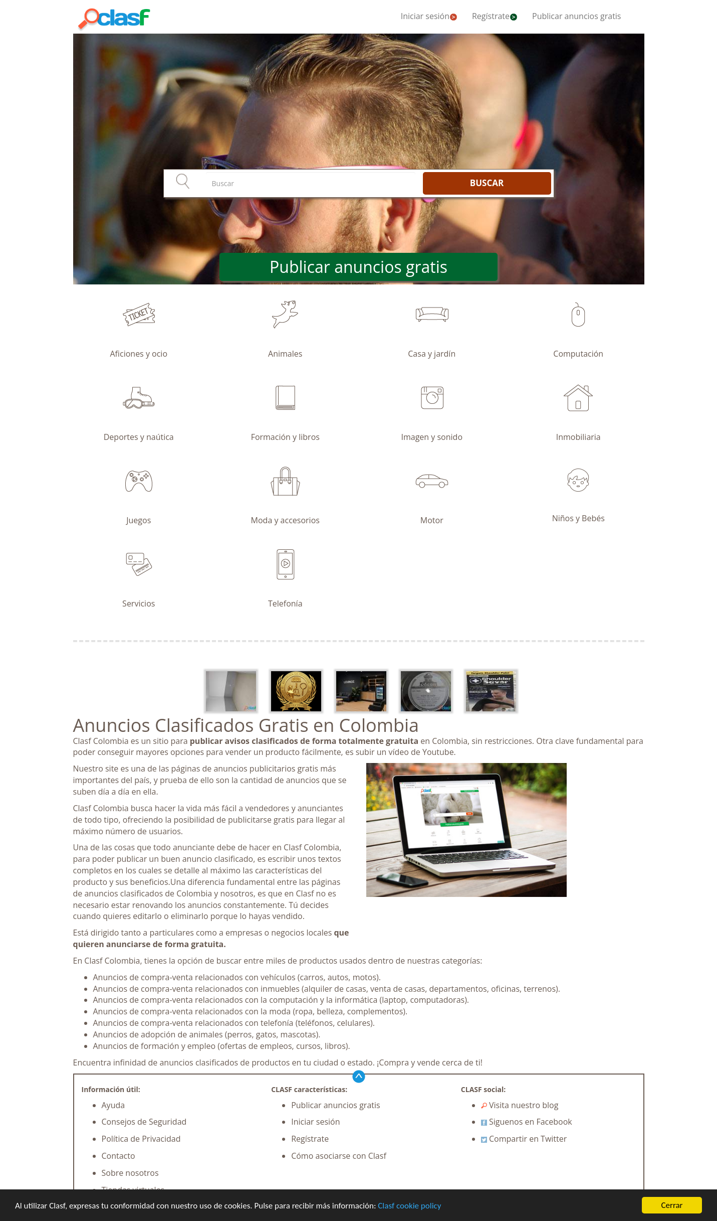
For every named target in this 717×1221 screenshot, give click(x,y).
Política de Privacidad (141, 1138)
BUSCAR (487, 183)
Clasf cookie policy (409, 1206)
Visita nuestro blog (520, 1105)
